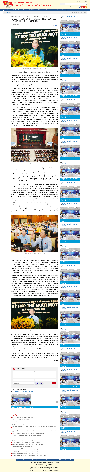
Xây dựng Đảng (16, 9)
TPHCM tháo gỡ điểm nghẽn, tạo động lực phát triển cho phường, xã (26, 451)
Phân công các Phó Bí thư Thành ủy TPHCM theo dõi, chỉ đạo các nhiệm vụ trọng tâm (29, 433)
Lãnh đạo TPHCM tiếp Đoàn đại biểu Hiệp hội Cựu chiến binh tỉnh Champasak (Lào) (29, 449)
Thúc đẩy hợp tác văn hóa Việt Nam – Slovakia (21, 424)
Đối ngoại (52, 9)
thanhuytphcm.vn (39, 470)
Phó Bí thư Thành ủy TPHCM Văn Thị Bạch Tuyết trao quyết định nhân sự (27, 440)
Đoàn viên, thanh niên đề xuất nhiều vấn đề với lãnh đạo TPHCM (25, 453)
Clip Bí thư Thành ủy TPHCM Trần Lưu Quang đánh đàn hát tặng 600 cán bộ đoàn (29, 455)
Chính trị (9, 9)
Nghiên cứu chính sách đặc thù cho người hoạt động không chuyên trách (27, 438)
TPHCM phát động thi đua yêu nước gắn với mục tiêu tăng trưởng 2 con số (27, 435)
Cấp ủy (24, 9)
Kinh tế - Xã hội (32, 9)
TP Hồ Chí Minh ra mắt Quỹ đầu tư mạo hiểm (21, 419)
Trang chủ (19, 459)
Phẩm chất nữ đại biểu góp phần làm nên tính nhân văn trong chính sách (26, 448)
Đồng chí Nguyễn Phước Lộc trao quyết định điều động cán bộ (25, 437)
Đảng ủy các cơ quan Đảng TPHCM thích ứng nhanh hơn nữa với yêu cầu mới (28, 444)
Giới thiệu (78, 1)
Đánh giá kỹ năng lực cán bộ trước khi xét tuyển (22, 446)
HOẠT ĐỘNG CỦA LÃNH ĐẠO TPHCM (23, 392)
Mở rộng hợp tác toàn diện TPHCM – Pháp (20, 421)
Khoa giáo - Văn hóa (61, 9)
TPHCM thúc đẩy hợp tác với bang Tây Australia (22, 422)
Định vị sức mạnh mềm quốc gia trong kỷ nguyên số (22, 407)
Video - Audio (84, 1)
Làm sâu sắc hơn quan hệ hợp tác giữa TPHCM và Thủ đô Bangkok (26, 442)
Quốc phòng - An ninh (42, 9)
